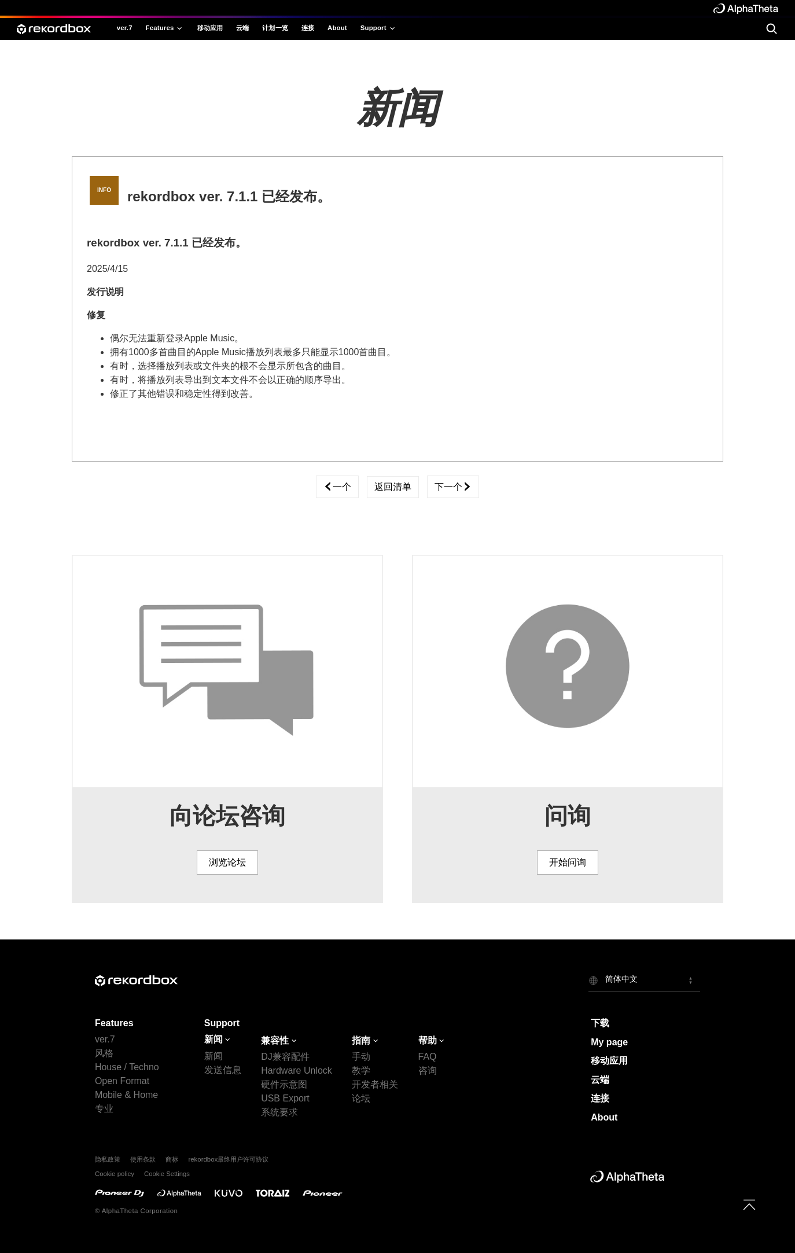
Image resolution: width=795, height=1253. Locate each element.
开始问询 (567, 862)
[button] (644, 980)
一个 (337, 487)
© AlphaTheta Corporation (136, 1210)
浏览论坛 (227, 862)
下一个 (453, 487)
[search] (771, 28)
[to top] (749, 1204)
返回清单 (392, 487)
